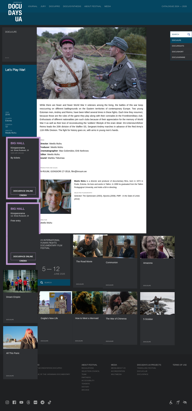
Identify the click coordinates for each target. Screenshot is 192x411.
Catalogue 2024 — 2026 (174, 6)
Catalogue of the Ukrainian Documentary (49, 374)
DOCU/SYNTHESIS (72, 6)
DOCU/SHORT (178, 52)
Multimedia (116, 374)
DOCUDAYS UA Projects (149, 365)
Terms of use (180, 365)
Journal (33, 6)
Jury (43, 6)
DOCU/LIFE (176, 40)
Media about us (118, 368)
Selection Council (91, 371)
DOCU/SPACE (142, 374)
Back (7, 58)
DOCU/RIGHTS (178, 46)
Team (84, 374)
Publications (11, 368)
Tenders (86, 384)
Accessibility (88, 380)
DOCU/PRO (54, 6)
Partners (86, 377)
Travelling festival (146, 368)
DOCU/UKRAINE (178, 57)
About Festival (92, 6)
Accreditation (118, 371)
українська (17, 2)
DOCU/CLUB (142, 371)
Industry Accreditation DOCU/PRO (45, 368)
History (85, 387)
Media (107, 6)
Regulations (88, 368)
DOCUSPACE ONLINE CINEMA (169, 82)
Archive (85, 390)
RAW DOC (33, 371)
